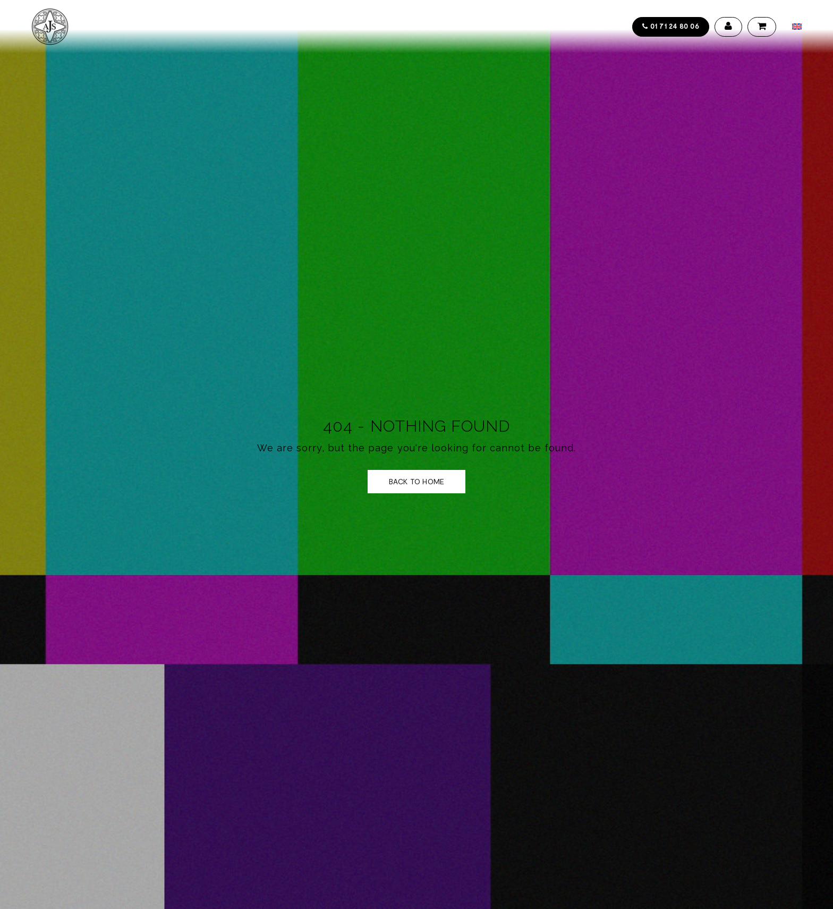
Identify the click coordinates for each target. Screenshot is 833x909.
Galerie (339, 26)
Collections (165, 26)
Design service (282, 26)
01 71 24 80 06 (670, 26)
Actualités (390, 26)
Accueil (110, 26)
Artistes (222, 26)
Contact (444, 26)
